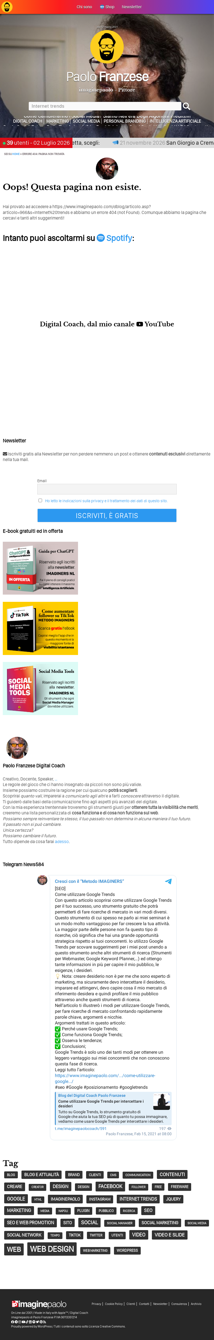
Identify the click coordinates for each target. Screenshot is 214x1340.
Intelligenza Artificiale (175, 121)
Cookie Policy (114, 1304)
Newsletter (160, 1304)
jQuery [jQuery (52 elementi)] (173, 1199)
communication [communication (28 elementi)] (137, 1175)
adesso (62, 841)
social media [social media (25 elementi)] (197, 1223)
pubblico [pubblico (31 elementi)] (106, 1211)
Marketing (57, 121)
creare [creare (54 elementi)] (14, 1186)
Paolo (107, 76)
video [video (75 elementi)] (138, 1235)
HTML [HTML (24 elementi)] (38, 1199)
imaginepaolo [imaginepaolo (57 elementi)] (65, 1199)
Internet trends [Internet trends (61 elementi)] (138, 1199)
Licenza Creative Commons (107, 1326)
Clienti (131, 1304)
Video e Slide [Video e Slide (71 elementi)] (170, 1235)
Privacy (96, 1304)
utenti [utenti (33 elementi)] (117, 1235)
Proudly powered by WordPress (31, 1326)
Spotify (114, 238)
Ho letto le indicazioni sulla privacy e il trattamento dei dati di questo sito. (106, 501)
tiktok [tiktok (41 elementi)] (75, 1235)
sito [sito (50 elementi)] (67, 1222)
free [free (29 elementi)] (158, 1187)
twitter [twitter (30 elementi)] (96, 1235)
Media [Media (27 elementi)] (44, 1211)
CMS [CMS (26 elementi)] (113, 1175)
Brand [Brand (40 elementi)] (74, 1174)
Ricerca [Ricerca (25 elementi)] (129, 1211)
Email (42, 481)
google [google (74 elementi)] (16, 1199)
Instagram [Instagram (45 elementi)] (99, 1199)
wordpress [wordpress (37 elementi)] (127, 1250)
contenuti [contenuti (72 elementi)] (172, 1174)
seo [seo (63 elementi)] (148, 1210)
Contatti (144, 1304)
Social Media (86, 121)
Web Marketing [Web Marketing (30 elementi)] (95, 1250)
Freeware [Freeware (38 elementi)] (179, 1186)
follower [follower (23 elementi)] (138, 1187)
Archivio (196, 1304)
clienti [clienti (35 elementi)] (95, 1174)
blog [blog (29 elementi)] (11, 1175)
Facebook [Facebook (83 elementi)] (110, 1186)
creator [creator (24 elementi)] (37, 1187)
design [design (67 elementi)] (61, 1186)
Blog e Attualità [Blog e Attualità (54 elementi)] (41, 1174)
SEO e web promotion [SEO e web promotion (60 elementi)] (30, 1222)
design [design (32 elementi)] (83, 1187)
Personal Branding (125, 121)
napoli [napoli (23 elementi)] (63, 1211)
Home (16, 154)
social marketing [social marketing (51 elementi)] (160, 1222)
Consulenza (179, 1304)
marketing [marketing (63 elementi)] (19, 1210)
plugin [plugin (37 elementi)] (83, 1210)
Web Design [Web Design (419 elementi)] (52, 1249)
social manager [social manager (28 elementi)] (119, 1223)
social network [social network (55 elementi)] (24, 1235)
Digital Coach (27, 121)
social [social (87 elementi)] (89, 1222)
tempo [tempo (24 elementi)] (55, 1235)
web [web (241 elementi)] (14, 1249)
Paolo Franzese (43, 1317)
